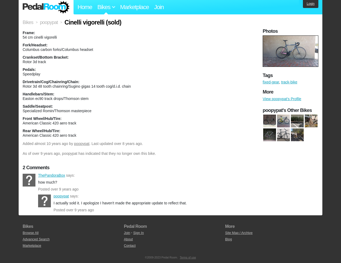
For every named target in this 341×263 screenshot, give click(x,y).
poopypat (82, 143)
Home (85, 7)
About (128, 239)
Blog (228, 239)
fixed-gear (271, 82)
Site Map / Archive (239, 233)
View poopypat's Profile (282, 99)
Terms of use (188, 257)
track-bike (289, 82)
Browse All (31, 233)
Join (159, 7)
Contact (130, 246)
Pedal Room (46, 7)
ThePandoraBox (29, 180)
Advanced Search (36, 239)
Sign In (138, 233)
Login (310, 4)
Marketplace (134, 7)
